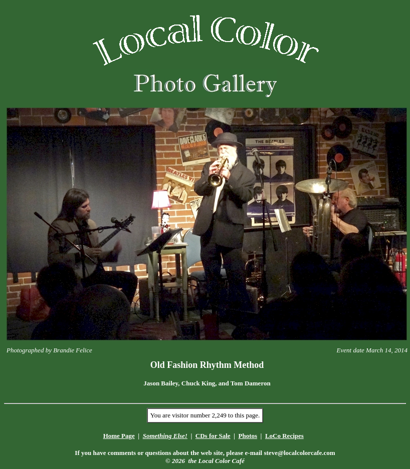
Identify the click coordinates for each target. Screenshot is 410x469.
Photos (247, 435)
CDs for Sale (213, 435)
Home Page (119, 435)
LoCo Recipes (284, 435)
